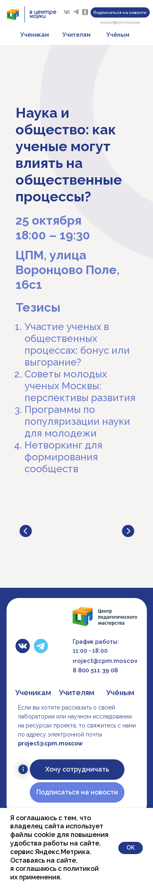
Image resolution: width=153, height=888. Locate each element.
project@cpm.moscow (120, 22)
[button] (120, 12)
